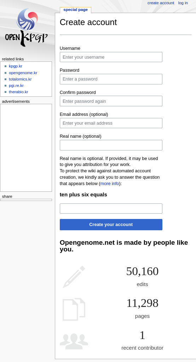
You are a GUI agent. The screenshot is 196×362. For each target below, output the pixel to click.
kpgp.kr (15, 66)
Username (70, 48)
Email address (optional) (84, 114)
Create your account (111, 224)
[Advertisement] (23, 146)
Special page (75, 9)
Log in (183, 3)
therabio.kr (18, 92)
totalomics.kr (20, 79)
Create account (161, 3)
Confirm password (78, 92)
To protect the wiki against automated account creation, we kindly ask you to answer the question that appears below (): (110, 177)
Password (70, 70)
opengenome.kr (23, 73)
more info (109, 183)
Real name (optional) (81, 136)
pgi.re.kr (16, 85)
